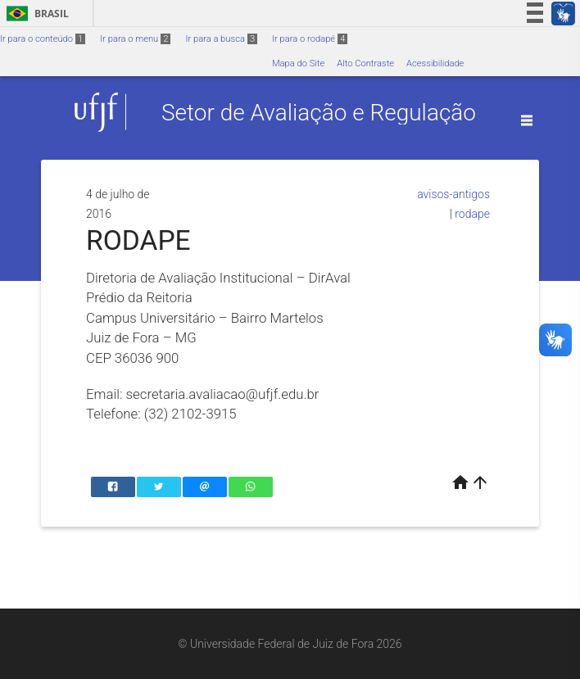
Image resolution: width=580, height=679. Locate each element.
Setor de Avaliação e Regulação (318, 111)
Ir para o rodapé (309, 39)
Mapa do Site (298, 63)
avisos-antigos (453, 194)
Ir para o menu (135, 39)
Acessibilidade (435, 63)
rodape (472, 213)
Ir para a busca (221, 39)
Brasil (34, 13)
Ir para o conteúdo (42, 39)
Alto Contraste (365, 63)
